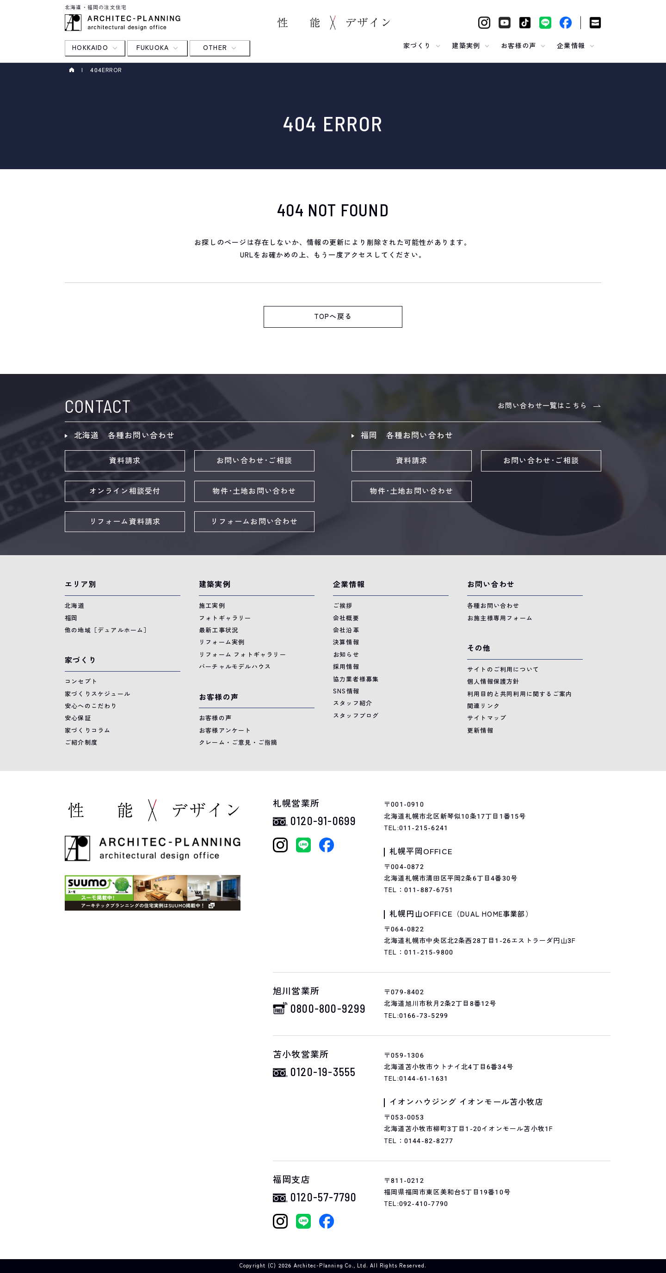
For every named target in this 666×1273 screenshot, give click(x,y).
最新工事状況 (218, 630)
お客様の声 (215, 718)
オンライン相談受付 (125, 491)
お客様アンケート (225, 730)
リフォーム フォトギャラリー (242, 654)
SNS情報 (346, 691)
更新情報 (480, 730)
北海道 (75, 605)
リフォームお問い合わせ (254, 521)
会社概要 (346, 618)
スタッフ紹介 (352, 703)
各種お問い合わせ (493, 605)
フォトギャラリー (225, 618)
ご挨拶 (343, 605)
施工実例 (212, 605)
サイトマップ (486, 718)
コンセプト (81, 681)
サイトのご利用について (503, 669)
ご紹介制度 (81, 742)
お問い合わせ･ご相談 (254, 460)
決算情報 (346, 642)
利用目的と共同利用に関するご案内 (519, 694)
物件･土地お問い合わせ (254, 491)
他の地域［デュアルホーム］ (107, 630)
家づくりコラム (88, 730)
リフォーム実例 (222, 642)
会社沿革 (346, 630)
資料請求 (125, 460)
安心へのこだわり (91, 706)
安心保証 (78, 718)
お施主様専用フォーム (500, 618)
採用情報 (346, 666)
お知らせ (346, 654)
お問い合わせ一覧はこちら (542, 406)
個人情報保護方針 (493, 681)
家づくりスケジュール (97, 694)
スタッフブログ (356, 715)
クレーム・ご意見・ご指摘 (238, 742)
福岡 (71, 618)
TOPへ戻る (333, 317)
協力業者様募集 (356, 679)
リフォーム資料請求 (125, 521)
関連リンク (483, 706)
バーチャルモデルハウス (235, 666)
